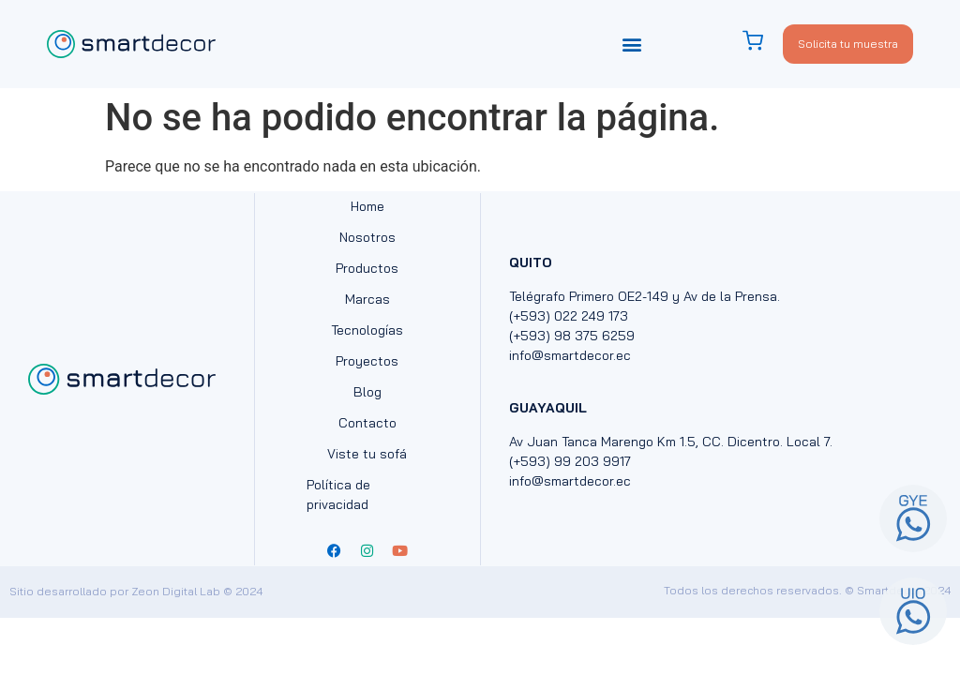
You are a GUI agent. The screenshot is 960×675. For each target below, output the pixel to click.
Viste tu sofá (367, 453)
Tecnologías (367, 330)
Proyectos (367, 360)
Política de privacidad (338, 494)
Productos (367, 268)
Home (367, 206)
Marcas (367, 299)
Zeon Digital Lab (175, 591)
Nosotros (367, 237)
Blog (367, 391)
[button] (632, 43)
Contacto (367, 422)
